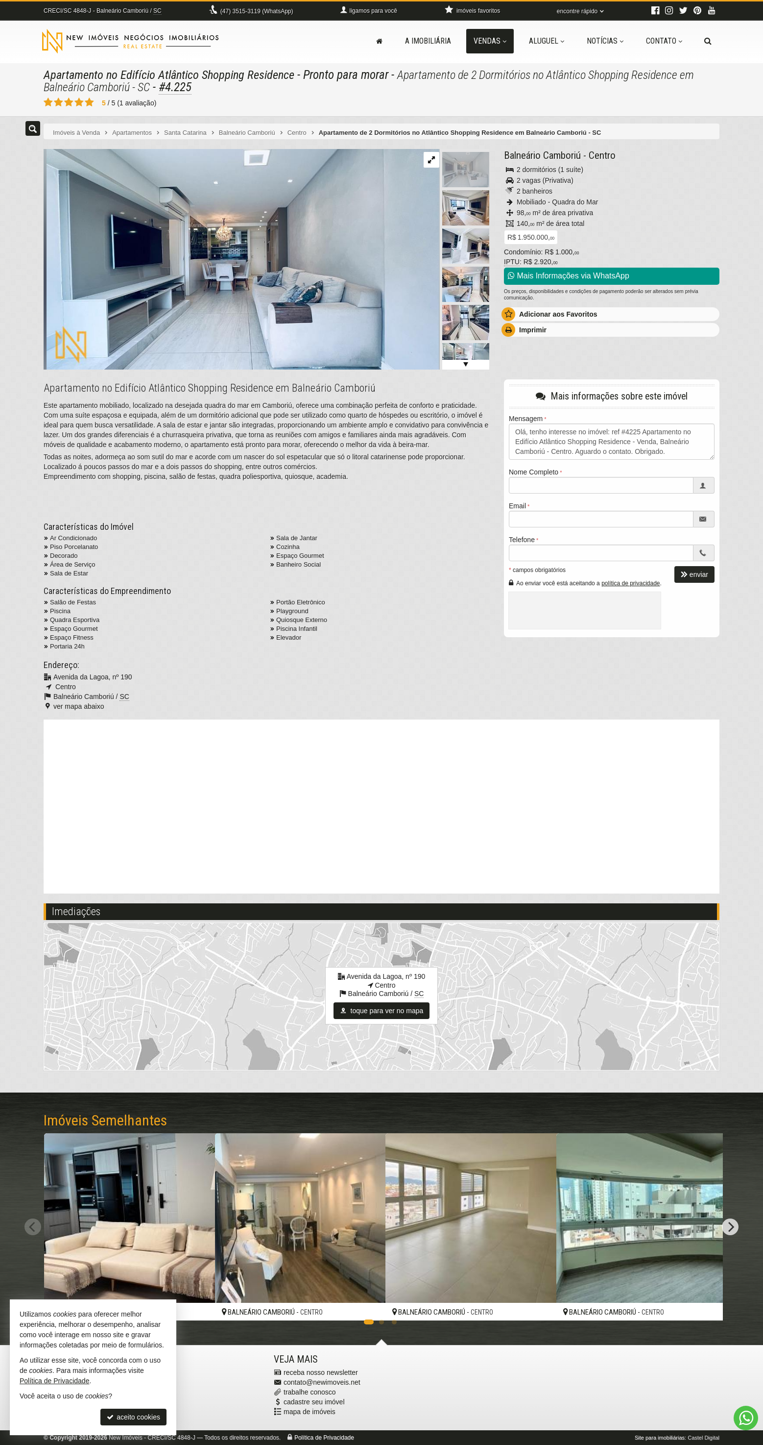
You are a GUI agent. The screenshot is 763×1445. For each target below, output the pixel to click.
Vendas (490, 41)
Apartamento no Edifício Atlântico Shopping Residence (173, 75)
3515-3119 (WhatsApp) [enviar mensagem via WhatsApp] (256, 11)
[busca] (708, 41)
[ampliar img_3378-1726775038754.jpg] (241, 259)
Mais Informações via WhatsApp (568, 276)
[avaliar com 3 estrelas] (68, 102)
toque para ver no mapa (382, 1011)
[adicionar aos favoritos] (197, 1304)
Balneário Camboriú (542, 155)
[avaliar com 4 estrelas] (79, 102)
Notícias (605, 41)
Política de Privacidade (324, 1437)
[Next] (730, 1227)
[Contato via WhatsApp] (746, 1418)
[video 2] (381, 805)
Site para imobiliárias (660, 1438)
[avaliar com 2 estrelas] (58, 102)
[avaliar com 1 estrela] (48, 102)
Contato (664, 41)
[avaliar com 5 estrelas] (89, 102)
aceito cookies (133, 1417)
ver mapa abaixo (78, 706)
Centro (602, 155)
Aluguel (546, 41)
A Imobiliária (428, 41)
